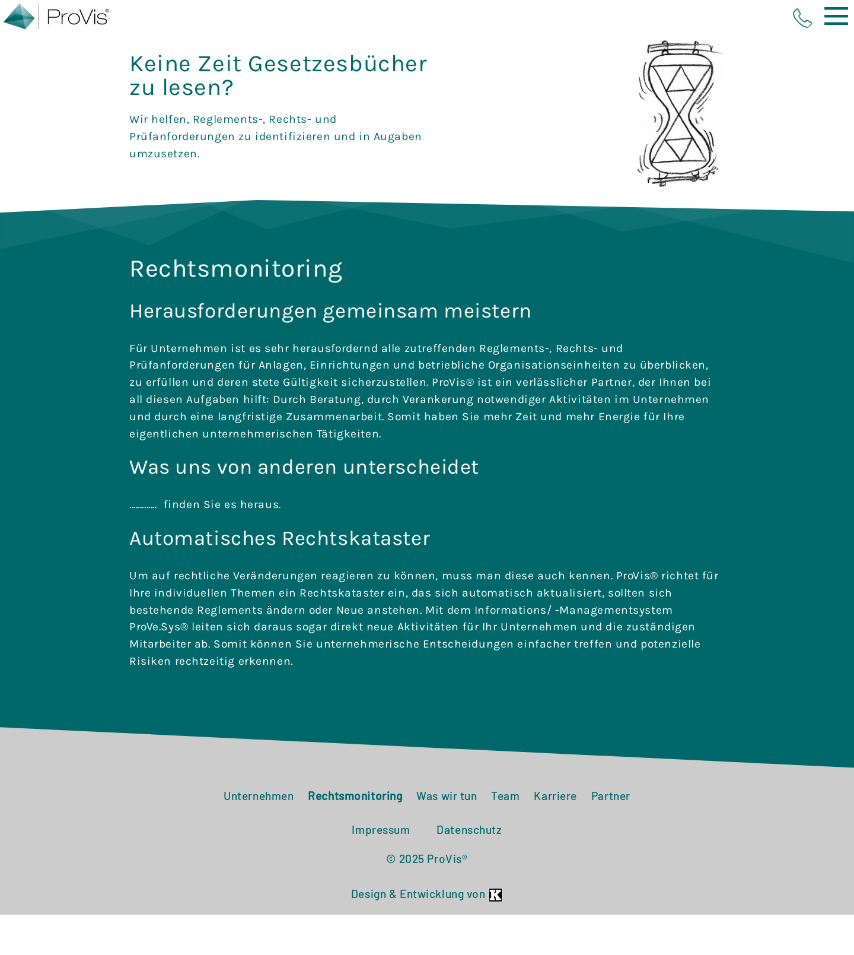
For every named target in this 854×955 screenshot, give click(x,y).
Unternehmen (259, 836)
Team (505, 836)
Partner (610, 836)
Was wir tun (446, 836)
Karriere (555, 836)
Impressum (381, 870)
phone (802, 18)
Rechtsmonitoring (355, 836)
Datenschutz (469, 870)
